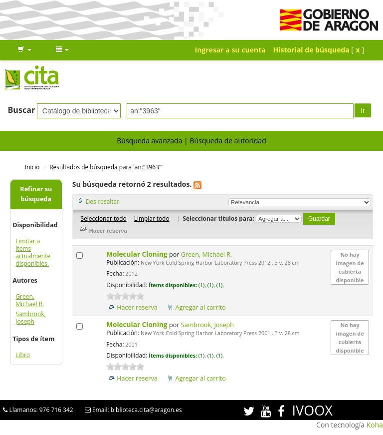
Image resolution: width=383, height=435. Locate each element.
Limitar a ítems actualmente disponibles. (32, 252)
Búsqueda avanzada (149, 140)
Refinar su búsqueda (36, 194)
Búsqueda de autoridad (228, 140)
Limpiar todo (152, 218)
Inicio (32, 167)
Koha (375, 425)
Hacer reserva (137, 307)
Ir (363, 110)
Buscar (21, 110)
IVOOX (312, 410)
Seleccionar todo (104, 218)
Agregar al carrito (201, 307)
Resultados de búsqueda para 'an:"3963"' (106, 167)
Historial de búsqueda (311, 49)
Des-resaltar (102, 201)
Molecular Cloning (137, 254)
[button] (24, 50)
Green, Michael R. (29, 300)
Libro (22, 355)
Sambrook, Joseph (30, 318)
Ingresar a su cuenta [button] (230, 49)
